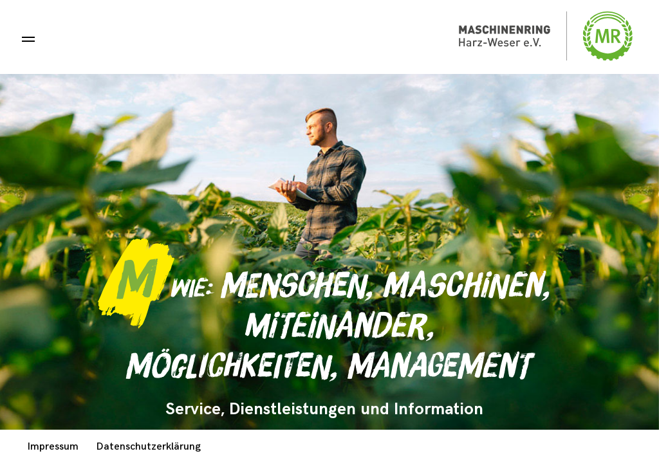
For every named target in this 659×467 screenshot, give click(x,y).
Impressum (53, 447)
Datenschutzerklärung (149, 447)
